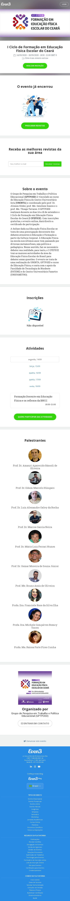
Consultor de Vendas (35, 888)
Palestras (35, 825)
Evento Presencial (35, 801)
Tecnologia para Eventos (35, 857)
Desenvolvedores (35, 895)
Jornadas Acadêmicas (35, 820)
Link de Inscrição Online (35, 863)
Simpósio (35, 812)
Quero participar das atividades (35, 417)
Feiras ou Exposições (35, 830)
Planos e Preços (35, 890)
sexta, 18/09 (34, 386)
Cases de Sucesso (35, 882)
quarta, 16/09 (35, 373)
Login (64, 4)
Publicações (35, 839)
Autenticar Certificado (35, 893)
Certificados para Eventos (35, 868)
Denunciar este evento (35, 741)
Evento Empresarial (35, 799)
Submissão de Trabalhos (35, 855)
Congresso (35, 809)
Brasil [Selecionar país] (35, 785)
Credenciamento (35, 870)
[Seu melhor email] (26, 164)
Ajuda (35, 898)
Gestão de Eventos (35, 850)
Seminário (35, 814)
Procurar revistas (35, 125)
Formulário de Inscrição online (35, 860)
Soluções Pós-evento (35, 852)
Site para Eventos (35, 865)
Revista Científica (35, 842)
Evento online (35, 804)
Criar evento (35, 880)
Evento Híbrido (35, 807)
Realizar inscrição (35, 66)
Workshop (35, 817)
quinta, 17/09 (35, 379)
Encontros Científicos (35, 827)
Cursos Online (35, 822)
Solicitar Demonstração (35, 885)
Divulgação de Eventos (35, 845)
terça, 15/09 (35, 366)
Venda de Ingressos (35, 847)
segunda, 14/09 (35, 359)
